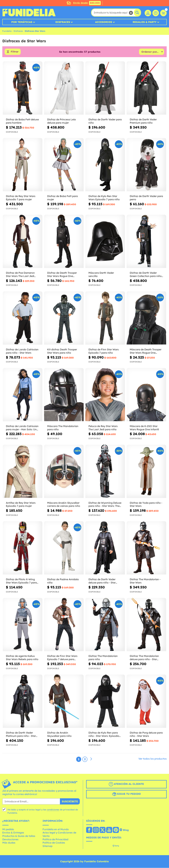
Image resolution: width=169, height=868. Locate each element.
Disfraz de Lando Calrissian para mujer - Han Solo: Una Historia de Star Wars (22, 428)
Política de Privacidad (55, 839)
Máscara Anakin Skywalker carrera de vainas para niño (63, 504)
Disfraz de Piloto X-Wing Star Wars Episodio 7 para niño (21, 581)
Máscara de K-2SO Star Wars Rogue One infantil (144, 428)
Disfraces (62, 22)
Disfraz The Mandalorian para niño (103, 658)
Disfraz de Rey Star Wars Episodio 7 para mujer (20, 198)
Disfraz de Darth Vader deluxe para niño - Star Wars (102, 581)
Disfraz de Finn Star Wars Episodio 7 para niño (103, 351)
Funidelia (6, 31)
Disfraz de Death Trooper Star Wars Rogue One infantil (62, 275)
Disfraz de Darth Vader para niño (105, 121)
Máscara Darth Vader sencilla (101, 275)
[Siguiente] (91, 759)
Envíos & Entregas (13, 832)
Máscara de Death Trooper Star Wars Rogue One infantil (145, 351)
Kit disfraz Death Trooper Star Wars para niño (62, 351)
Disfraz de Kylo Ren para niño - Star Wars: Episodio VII (103, 734)
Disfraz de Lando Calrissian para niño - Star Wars (22, 351)
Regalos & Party (144, 22)
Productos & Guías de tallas (18, 836)
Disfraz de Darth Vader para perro (146, 198)
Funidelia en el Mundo (56, 829)
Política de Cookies (54, 842)
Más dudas (8, 842)
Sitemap (47, 846)
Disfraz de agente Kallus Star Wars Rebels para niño (22, 658)
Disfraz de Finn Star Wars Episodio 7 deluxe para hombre (62, 658)
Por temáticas (21, 22)
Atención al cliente (126, 784)
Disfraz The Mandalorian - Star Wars (145, 581)
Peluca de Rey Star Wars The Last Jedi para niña (103, 428)
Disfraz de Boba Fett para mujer (62, 198)
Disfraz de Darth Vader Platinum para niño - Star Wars (21, 734)
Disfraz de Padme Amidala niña (63, 581)
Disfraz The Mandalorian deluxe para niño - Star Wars (144, 658)
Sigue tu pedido (126, 794)
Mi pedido (8, 829)
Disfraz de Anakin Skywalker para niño (59, 734)
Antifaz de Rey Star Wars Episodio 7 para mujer (21, 504)
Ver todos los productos (152, 758)
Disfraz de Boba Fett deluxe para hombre (22, 121)
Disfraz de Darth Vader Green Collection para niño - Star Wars (146, 275)
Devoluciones (10, 839)
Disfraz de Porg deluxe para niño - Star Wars (146, 734)
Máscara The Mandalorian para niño (62, 428)
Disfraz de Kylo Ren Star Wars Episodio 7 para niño (104, 198)
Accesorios (103, 22)
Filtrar (15, 51)
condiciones (53, 810)
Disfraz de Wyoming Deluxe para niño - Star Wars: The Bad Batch (104, 504)
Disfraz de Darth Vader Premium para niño (143, 121)
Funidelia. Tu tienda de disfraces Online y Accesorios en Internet (29, 12)
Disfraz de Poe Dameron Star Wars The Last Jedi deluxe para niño (20, 275)
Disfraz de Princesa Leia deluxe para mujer (61, 121)
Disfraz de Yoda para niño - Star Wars (146, 504)
